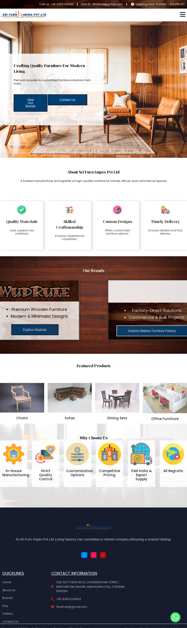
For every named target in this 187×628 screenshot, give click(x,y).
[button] (183, 14)
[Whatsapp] (175, 617)
